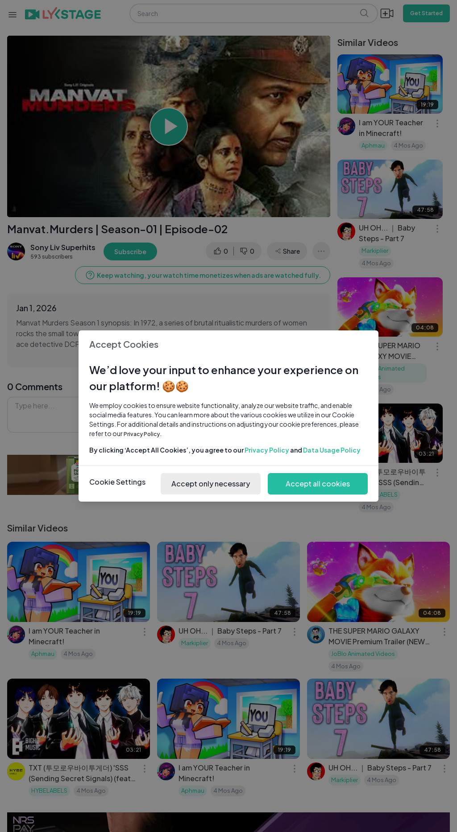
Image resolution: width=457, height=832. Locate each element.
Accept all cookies (318, 483)
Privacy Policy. (143, 434)
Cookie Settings (117, 481)
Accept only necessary (210, 483)
